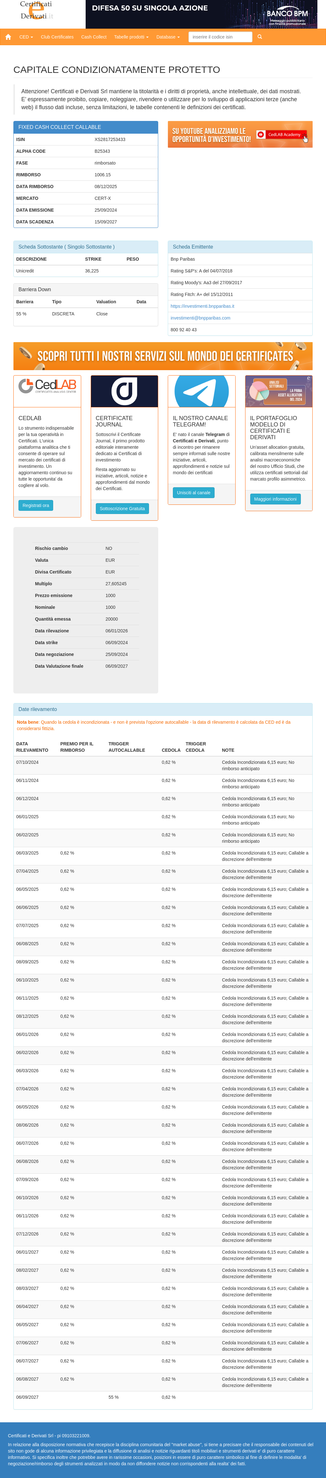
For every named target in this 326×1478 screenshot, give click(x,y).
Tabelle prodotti (131, 36)
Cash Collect (93, 36)
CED (26, 36)
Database (168, 36)
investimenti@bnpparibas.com (200, 317)
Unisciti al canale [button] (193, 492)
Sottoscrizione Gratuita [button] (122, 508)
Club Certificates (57, 36)
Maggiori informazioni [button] (275, 499)
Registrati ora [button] (36, 505)
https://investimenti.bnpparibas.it (202, 306)
